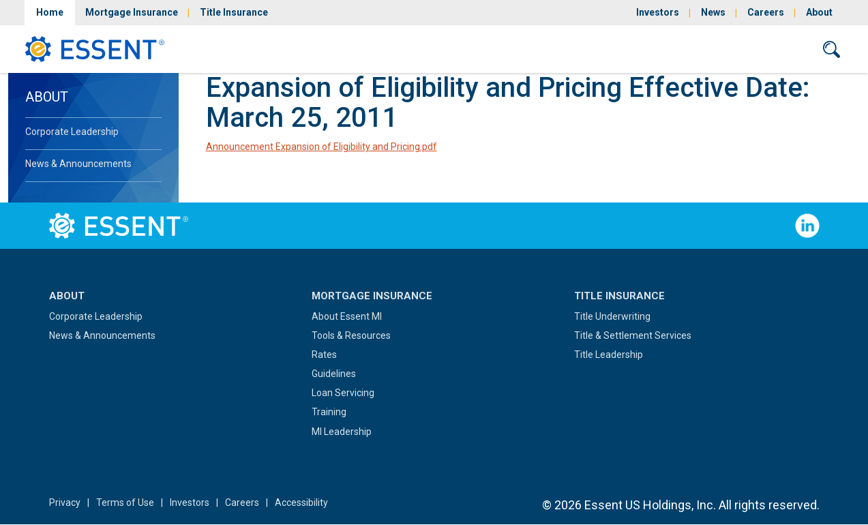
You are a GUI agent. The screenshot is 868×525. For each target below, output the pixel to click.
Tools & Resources (351, 335)
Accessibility (301, 502)
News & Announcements (78, 163)
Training (329, 411)
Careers (765, 12)
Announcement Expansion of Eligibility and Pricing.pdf (321, 146)
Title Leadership (608, 354)
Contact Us (766, 48)
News (713, 12)
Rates (324, 354)
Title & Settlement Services (632, 335)
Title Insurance (234, 12)
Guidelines (334, 373)
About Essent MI (347, 316)
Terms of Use (125, 502)
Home (49, 12)
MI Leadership (342, 431)
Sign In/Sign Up (671, 48)
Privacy (64, 502)
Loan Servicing (343, 392)
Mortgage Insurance (131, 12)
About (819, 12)
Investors (657, 12)
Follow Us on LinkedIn (807, 225)
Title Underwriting (612, 316)
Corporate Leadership (72, 131)
